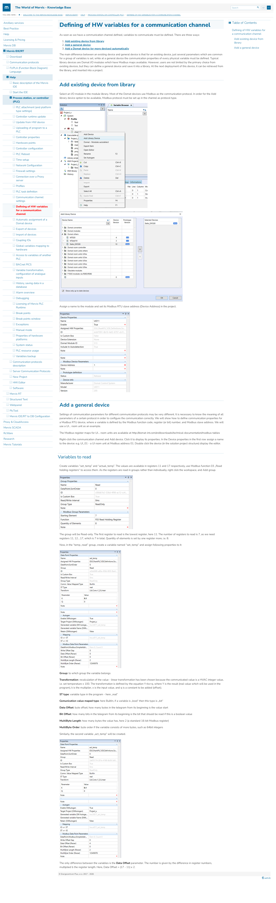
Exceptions (22, 324)
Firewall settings (25, 171)
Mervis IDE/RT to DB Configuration (30, 416)
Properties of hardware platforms (29, 337)
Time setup (22, 159)
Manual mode (24, 330)
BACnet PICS (24, 264)
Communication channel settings (29, 199)
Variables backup (26, 356)
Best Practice (11, 28)
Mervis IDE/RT (71, 15)
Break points (23, 313)
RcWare (8, 433)
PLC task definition (26, 191)
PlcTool (14, 410)
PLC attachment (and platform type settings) (33, 109)
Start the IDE (20, 92)
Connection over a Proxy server (30, 178)
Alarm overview (25, 292)
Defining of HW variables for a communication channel (154, 15)
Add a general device (246, 47)
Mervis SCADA (12, 427)
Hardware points (26, 143)
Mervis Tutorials (13, 444)
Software (18, 388)
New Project (20, 377)
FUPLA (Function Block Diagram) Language (29, 69)
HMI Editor (19, 382)
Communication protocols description (27, 363)
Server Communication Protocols (31, 371)
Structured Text (19, 399)
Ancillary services (14, 23)
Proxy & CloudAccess (16, 422)
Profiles (20, 186)
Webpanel (16, 405)
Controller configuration (29, 148)
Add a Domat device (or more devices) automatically (97, 48)
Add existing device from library (248, 40)
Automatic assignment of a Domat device (31, 221)
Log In (266, 877)
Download (16, 56)
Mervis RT (15, 394)
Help (83, 15)
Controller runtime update (31, 116)
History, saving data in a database (30, 285)
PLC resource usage (28, 350)
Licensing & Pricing (14, 40)
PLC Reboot (23, 154)
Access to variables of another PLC (33, 257)
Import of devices (26, 234)
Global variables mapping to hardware (32, 247)
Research (9, 439)
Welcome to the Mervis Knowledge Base (43, 15)
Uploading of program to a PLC (31, 129)
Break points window (28, 318)
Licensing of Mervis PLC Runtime (29, 305)
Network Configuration (29, 165)
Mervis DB (10, 45)
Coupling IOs (23, 240)
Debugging (22, 298)
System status (24, 345)
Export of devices (26, 229)
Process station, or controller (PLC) (106, 15)
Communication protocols (24, 62)
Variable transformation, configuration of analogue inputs (30, 273)
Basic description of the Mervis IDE (30, 84)
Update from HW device (30, 122)
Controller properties (28, 137)
